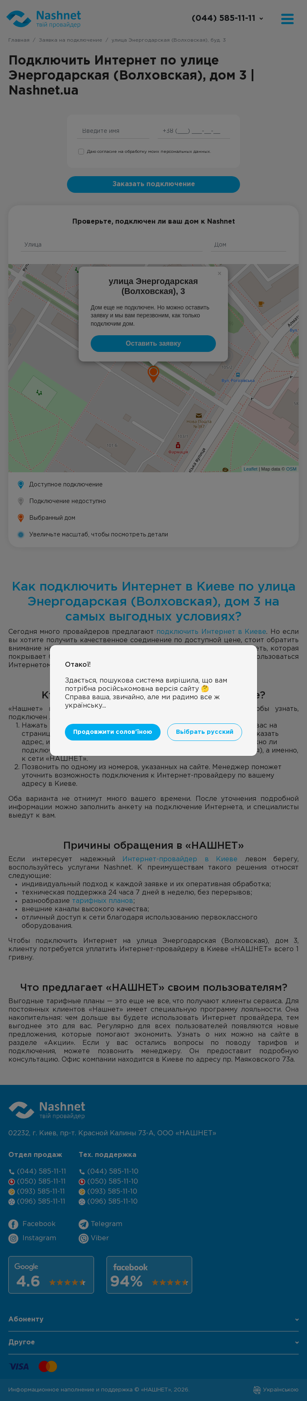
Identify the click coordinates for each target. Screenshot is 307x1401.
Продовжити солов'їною (112, 732)
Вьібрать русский (204, 732)
